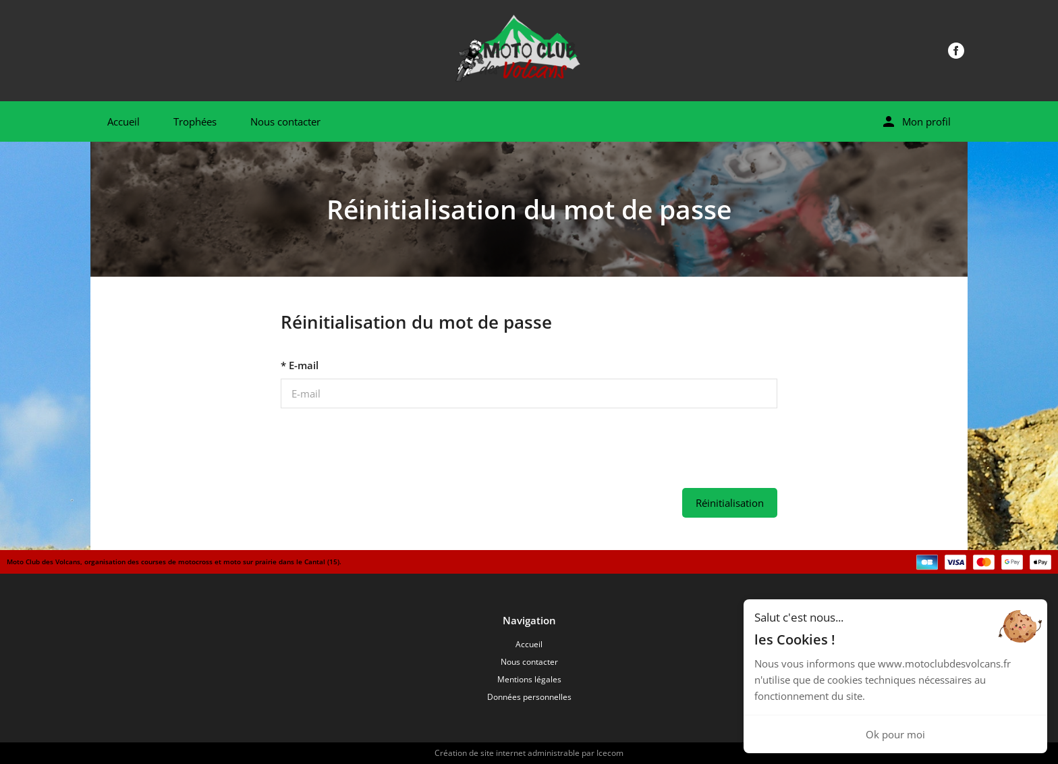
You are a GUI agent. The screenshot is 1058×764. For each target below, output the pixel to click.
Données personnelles (529, 697)
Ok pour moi (895, 734)
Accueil (123, 121)
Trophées (195, 121)
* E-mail (299, 365)
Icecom (609, 753)
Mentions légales (529, 679)
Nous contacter (285, 121)
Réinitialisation (730, 503)
